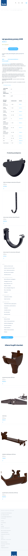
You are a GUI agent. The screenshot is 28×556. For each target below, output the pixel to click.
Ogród (2, 531)
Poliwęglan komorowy (8, 274)
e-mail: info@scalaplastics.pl (6, 510)
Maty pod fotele (7, 312)
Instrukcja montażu (7, 78)
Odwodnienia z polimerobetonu (10, 299)
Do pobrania (3, 516)
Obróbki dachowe (7, 268)
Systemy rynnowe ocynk (8, 259)
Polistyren (6, 285)
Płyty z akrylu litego (7, 283)
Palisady (5, 325)
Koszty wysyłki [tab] (5, 54)
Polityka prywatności (4, 541)
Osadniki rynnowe (7, 303)
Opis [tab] (3, 52)
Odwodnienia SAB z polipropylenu (10, 297)
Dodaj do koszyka (13, 42)
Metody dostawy (4, 535)
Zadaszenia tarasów (5, 288)
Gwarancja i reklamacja (5, 537)
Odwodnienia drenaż (5, 295)
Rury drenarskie (7, 305)
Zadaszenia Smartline (8, 290)
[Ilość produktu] (4, 42)
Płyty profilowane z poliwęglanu (9, 272)
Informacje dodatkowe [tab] (13, 52)
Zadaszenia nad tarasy (5, 527)
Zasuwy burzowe (7, 307)
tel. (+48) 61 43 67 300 (5, 508)
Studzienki (6, 301)
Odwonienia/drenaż (4, 525)
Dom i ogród (4, 310)
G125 (2, 10)
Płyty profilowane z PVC (8, 277)
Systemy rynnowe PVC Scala (9, 261)
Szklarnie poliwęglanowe (8, 316)
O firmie (2, 514)
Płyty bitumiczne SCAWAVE (9, 265)
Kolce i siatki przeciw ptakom (9, 263)
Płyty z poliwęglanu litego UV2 (9, 281)
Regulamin (3, 539)
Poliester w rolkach (7, 279)
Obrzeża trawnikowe (7, 319)
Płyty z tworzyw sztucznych (7, 271)
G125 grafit (7, 10)
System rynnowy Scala (6, 57)
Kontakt (2, 519)
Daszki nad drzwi (7, 292)
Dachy (3, 257)
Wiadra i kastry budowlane (9, 323)
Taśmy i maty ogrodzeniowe (9, 314)
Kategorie (7, 330)
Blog (2, 518)
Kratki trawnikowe (7, 321)
